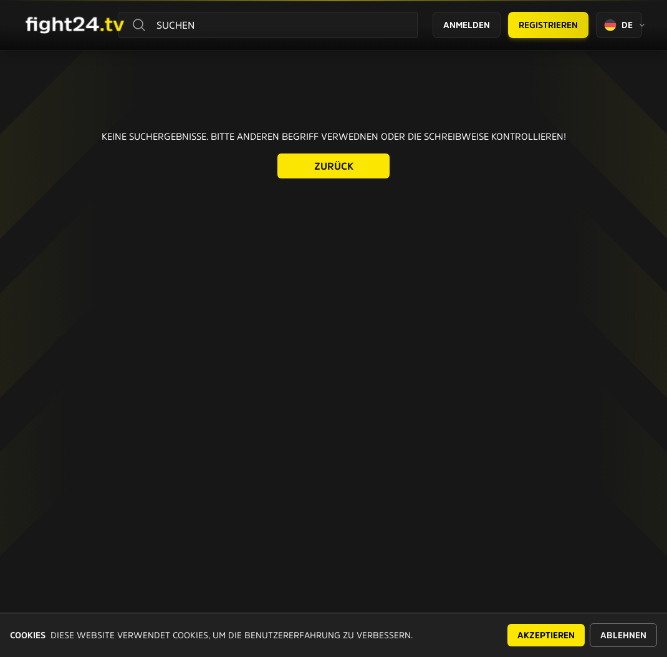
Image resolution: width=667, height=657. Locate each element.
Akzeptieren (546, 635)
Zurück (333, 166)
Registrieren (548, 25)
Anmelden (466, 25)
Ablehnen (623, 635)
